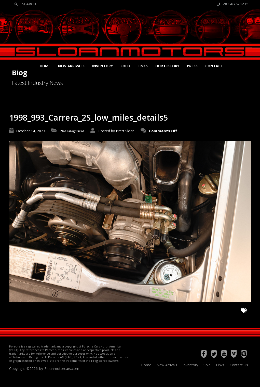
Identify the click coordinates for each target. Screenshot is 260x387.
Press (192, 65)
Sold (125, 65)
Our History (167, 65)
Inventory (102, 65)
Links (143, 65)
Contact (214, 65)
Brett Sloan (125, 130)
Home (45, 65)
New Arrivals (71, 65)
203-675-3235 (233, 3)
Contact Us (239, 365)
